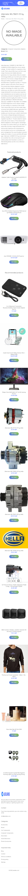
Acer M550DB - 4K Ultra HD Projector (14, 256)
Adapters (23, 49)
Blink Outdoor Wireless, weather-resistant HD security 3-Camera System (14, 630)
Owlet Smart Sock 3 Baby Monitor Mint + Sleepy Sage (14, 353)
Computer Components (14, 49)
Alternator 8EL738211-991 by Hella (14, 514)
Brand (2, 827)
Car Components (5, 830)
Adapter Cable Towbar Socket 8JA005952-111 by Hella (14, 178)
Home (2, 19)
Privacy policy (4, 859)
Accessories (4, 824)
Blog (2, 851)
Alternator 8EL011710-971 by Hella (14, 428)
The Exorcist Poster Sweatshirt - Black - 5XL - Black (14, 675)
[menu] (25, 8)
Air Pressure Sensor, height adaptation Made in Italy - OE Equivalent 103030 (14, 585)
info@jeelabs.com (6, 816)
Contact (3, 854)
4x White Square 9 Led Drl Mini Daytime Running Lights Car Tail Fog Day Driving (14, 773)
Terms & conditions (6, 856)
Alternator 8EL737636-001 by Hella (14, 550)
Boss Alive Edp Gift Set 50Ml (14, 729)
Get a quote (20, 3)
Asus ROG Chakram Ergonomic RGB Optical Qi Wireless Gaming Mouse (14, 211)
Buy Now (6, 59)
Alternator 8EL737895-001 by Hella (14, 471)
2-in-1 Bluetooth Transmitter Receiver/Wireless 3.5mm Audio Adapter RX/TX (14, 308)
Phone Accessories (6, 841)
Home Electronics (5, 838)
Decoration (4, 836)
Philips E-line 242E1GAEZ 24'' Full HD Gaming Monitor (14, 393)
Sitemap (3, 862)
